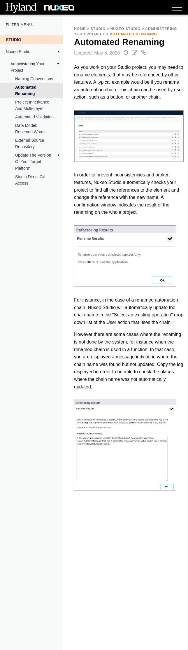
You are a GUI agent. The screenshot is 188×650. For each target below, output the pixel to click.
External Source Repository (29, 143)
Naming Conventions (34, 78)
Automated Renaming (25, 90)
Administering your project (27, 67)
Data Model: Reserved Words (30, 128)
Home (80, 29)
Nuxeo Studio (18, 51)
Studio (13, 39)
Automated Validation (34, 117)
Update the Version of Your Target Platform (33, 162)
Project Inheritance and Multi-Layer (32, 105)
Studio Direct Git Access (30, 179)
